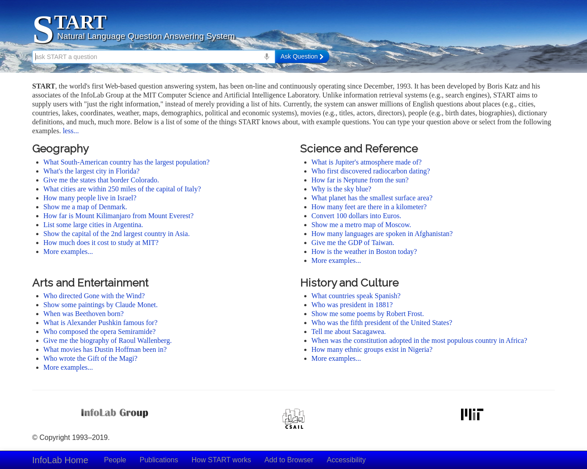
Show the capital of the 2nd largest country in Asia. (116, 233)
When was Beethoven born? (83, 313)
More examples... (68, 251)
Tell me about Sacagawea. (348, 331)
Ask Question (302, 56)
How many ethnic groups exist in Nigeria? (371, 349)
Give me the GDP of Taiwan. (352, 242)
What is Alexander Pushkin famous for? (100, 322)
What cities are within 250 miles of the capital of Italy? (122, 189)
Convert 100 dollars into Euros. (356, 216)
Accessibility (346, 460)
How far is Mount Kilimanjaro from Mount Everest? (118, 216)
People (115, 460)
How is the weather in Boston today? (364, 251)
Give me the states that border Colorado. (101, 180)
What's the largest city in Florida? (91, 171)
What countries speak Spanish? (356, 296)
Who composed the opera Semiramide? (99, 331)
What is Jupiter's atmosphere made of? (366, 162)
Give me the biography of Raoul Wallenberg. (107, 340)
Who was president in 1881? (352, 304)
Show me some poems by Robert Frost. (367, 313)
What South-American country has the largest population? (126, 162)
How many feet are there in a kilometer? (369, 207)
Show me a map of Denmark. (85, 207)
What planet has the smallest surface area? (371, 198)
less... (71, 131)
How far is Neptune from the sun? (360, 180)
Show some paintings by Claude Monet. (100, 304)
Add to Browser (288, 460)
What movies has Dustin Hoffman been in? (105, 349)
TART (80, 22)
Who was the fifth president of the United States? (381, 322)
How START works (221, 460)
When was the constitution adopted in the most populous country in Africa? (419, 340)
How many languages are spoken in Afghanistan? (382, 233)
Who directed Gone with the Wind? (94, 296)
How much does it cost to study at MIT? (101, 242)
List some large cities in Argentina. (93, 224)
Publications (158, 460)
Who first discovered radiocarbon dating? (370, 171)
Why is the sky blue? (341, 189)
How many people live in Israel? (89, 198)
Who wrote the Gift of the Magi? (90, 358)
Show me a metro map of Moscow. (361, 224)
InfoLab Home (60, 460)
